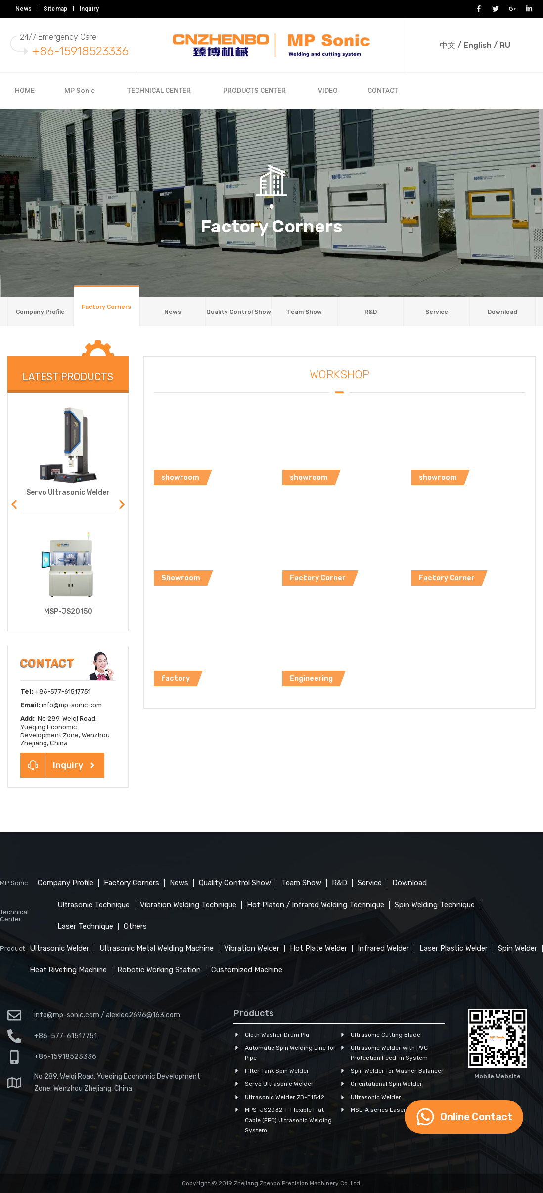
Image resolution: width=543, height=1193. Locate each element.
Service (436, 311)
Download (502, 311)
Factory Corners (106, 306)
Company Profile (40, 311)
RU (504, 45)
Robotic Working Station (159, 969)
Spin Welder (517, 948)
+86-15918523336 (80, 51)
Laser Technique (85, 926)
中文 (447, 45)
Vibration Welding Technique (188, 904)
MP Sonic (79, 90)
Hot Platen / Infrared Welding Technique (315, 904)
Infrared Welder (383, 948)
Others (135, 926)
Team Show (304, 311)
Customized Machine (246, 969)
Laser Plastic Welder (453, 948)
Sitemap (55, 8)
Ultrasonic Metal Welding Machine (156, 948)
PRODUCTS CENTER (254, 90)
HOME (25, 90)
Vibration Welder (251, 948)
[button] (14, 505)
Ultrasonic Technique (93, 904)
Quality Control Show (238, 311)
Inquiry (89, 8)
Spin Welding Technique (435, 904)
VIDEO (328, 90)
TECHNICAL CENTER (159, 90)
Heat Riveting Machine (68, 969)
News (23, 8)
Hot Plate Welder (318, 948)
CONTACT (382, 90)
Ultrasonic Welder (59, 948)
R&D (370, 311)
